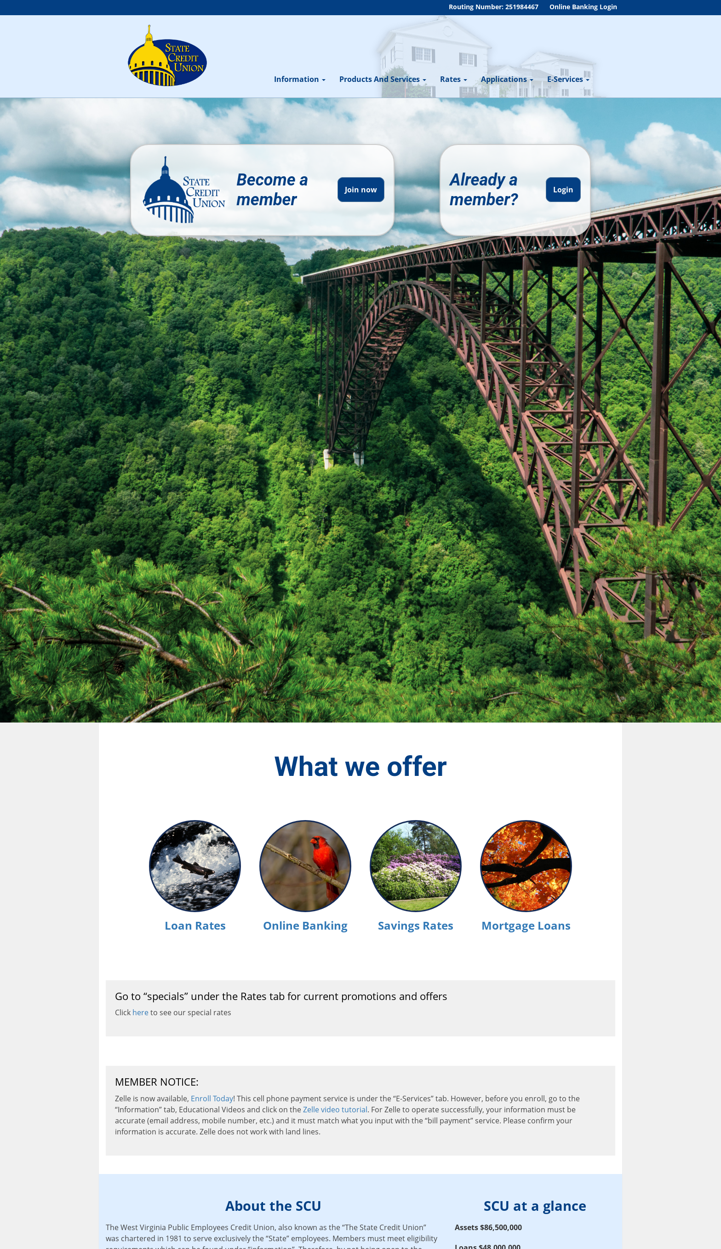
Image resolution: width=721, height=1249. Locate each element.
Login (563, 190)
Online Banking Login (583, 6)
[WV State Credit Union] (166, 56)
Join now (361, 190)
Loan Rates (195, 875)
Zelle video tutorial (335, 1109)
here (140, 1012)
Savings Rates (416, 875)
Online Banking (305, 875)
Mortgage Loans (526, 875)
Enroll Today (212, 1098)
